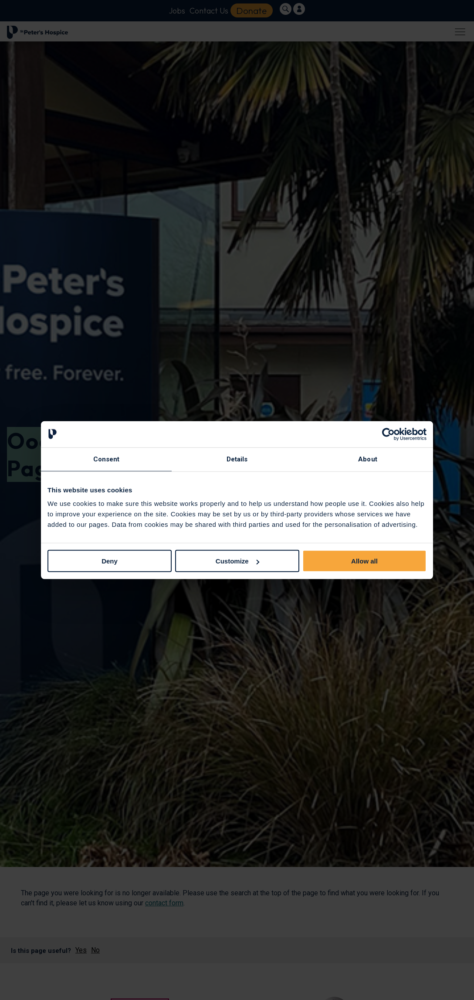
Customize (237, 561)
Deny (110, 561)
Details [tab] (237, 459)
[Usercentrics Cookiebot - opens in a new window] (388, 433)
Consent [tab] (106, 459)
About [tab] (367, 459)
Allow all (364, 561)
